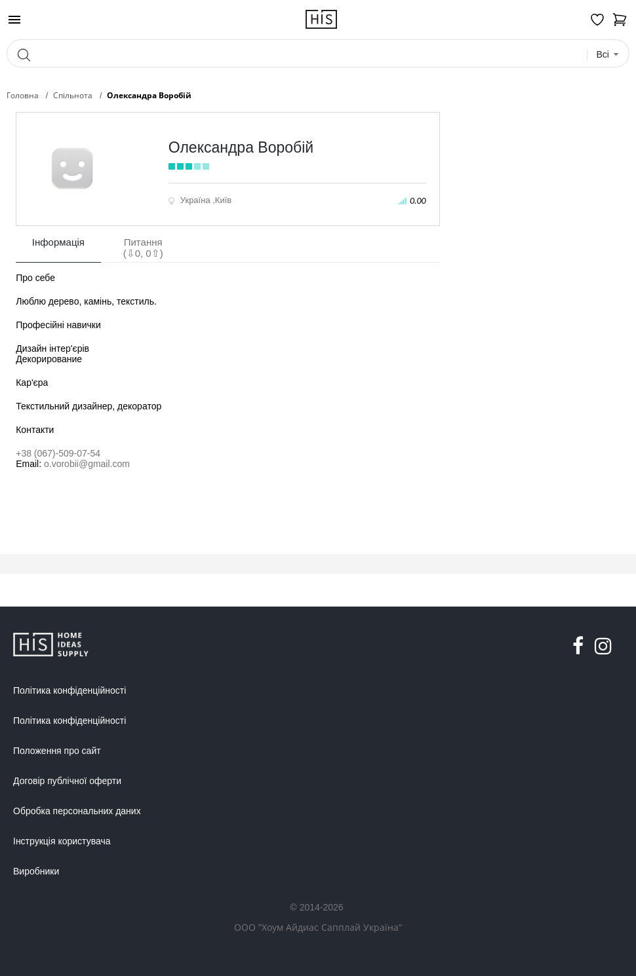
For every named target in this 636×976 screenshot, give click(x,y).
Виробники (36, 871)
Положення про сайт (57, 750)
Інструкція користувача (61, 841)
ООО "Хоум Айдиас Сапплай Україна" (318, 927)
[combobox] (607, 54)
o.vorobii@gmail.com (87, 464)
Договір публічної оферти (67, 781)
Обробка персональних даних (77, 811)
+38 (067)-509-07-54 (58, 453)
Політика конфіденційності (69, 690)
